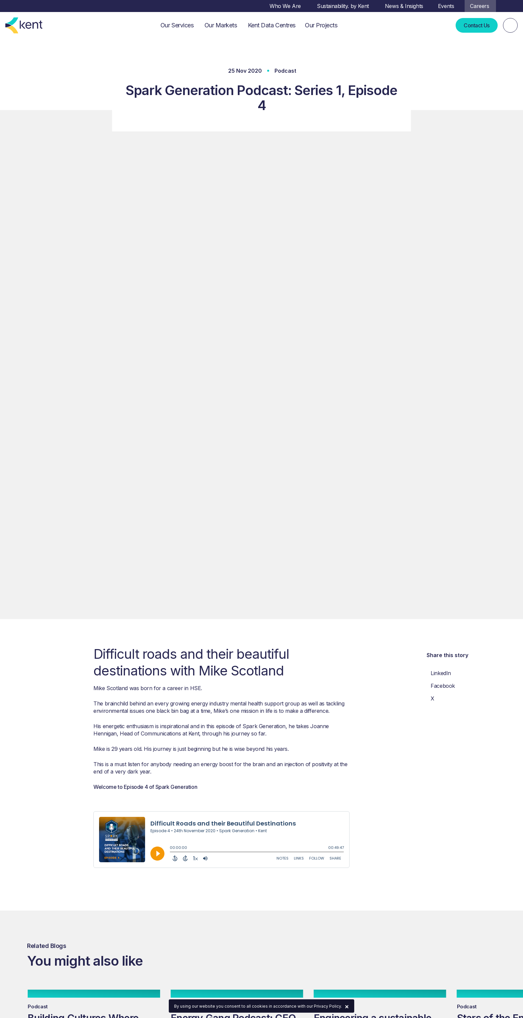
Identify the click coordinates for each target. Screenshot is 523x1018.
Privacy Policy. (328, 1006)
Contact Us (477, 25)
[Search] (510, 25)
